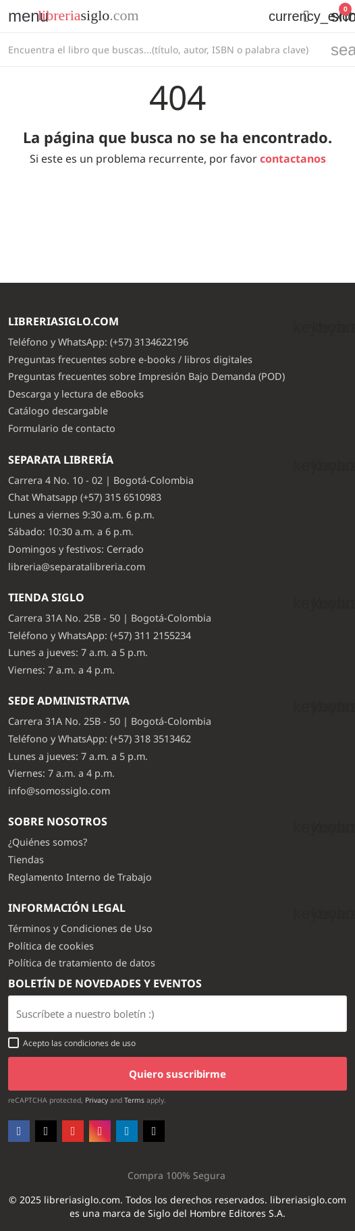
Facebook (19, 1131)
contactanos (293, 158)
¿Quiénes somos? (47, 842)
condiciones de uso (100, 1043)
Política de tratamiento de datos (81, 962)
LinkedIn (127, 1131)
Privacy (96, 1100)
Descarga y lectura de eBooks (76, 393)
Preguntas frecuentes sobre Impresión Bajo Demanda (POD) (146, 376)
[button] (306, 16)
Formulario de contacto (61, 428)
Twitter (46, 1131)
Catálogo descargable (58, 410)
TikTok (154, 1131)
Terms (134, 1100)
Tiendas (26, 859)
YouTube (73, 1131)
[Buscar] (161, 49)
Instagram (100, 1131)
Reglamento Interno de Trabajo (80, 877)
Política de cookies (51, 945)
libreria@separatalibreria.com (76, 566)
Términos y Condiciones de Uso (80, 928)
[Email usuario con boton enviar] (177, 1013)
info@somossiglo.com (59, 790)
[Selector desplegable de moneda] (275, 16)
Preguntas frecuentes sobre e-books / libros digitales (130, 359)
